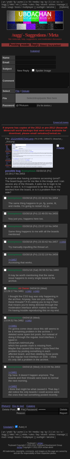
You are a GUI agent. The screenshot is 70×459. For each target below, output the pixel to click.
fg (14, 2)
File (17, 93)
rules (31, 4)
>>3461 (12, 328)
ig (46, 2)
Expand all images (61, 125)
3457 (55, 244)
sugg (3, 4)
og (42, 2)
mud (3, 7)
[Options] (64, 7)
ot (54, 2)
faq (37, 4)
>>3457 (12, 262)
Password (31, 412)
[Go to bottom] (54, 45)
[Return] (43, 45)
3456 (55, 229)
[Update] (8, 429)
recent (44, 4)
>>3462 (28, 294)
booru (18, 7)
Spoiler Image (43, 70)
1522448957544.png (22, 141)
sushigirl (41, 7)
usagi (10, 7)
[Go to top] (18, 408)
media (36, 2)
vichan (40, 446)
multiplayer (28, 7)
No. (18, 176)
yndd (9, 2)
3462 (21, 323)
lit (30, 2)
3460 (56, 272)
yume (20, 2)
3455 (55, 216)
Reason (20, 415)
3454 (55, 200)
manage (61, 4)
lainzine (50, 7)
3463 (57, 369)
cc (58, 2)
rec (17, 4)
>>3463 (36, 294)
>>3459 (62, 245)
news (24, 4)
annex (52, 4)
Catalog (30, 408)
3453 (22, 176)
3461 (21, 294)
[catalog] (35, 51)
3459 (55, 257)
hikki (12, 4)
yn (4, 2)
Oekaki (25, 93)
